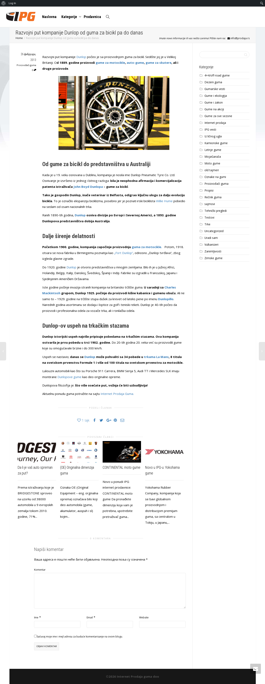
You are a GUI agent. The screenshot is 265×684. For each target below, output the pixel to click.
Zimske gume (213, 258)
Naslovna (49, 17)
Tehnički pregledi (215, 211)
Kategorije (69, 17)
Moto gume (212, 163)
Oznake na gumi (215, 177)
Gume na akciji (214, 109)
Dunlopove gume (69, 377)
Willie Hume (164, 201)
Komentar (40, 569)
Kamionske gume (216, 143)
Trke (207, 224)
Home (19, 38)
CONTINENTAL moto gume (121, 467)
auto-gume (135, 62)
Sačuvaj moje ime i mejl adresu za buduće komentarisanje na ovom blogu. (80, 636)
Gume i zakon (213, 102)
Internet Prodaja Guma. (117, 394)
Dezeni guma (213, 82)
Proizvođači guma (26, 65)
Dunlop (81, 57)
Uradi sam (211, 238)
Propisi (208, 190)
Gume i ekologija (215, 96)
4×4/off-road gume (217, 75)
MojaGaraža (212, 156)
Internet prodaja (215, 123)
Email (90, 617)
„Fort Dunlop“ (123, 253)
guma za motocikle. (147, 247)
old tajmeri (211, 170)
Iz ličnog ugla (213, 136)
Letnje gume (212, 150)
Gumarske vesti (214, 89)
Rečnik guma (212, 197)
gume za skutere (158, 62)
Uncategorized (214, 231)
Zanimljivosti (212, 251)
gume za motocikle (110, 62)
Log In (12, 3)
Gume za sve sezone (218, 116)
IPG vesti (210, 129)
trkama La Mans (156, 357)
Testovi (209, 217)
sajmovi (209, 204)
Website (144, 617)
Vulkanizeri (211, 244)
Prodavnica (92, 17)
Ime (36, 617)
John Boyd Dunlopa (88, 187)
